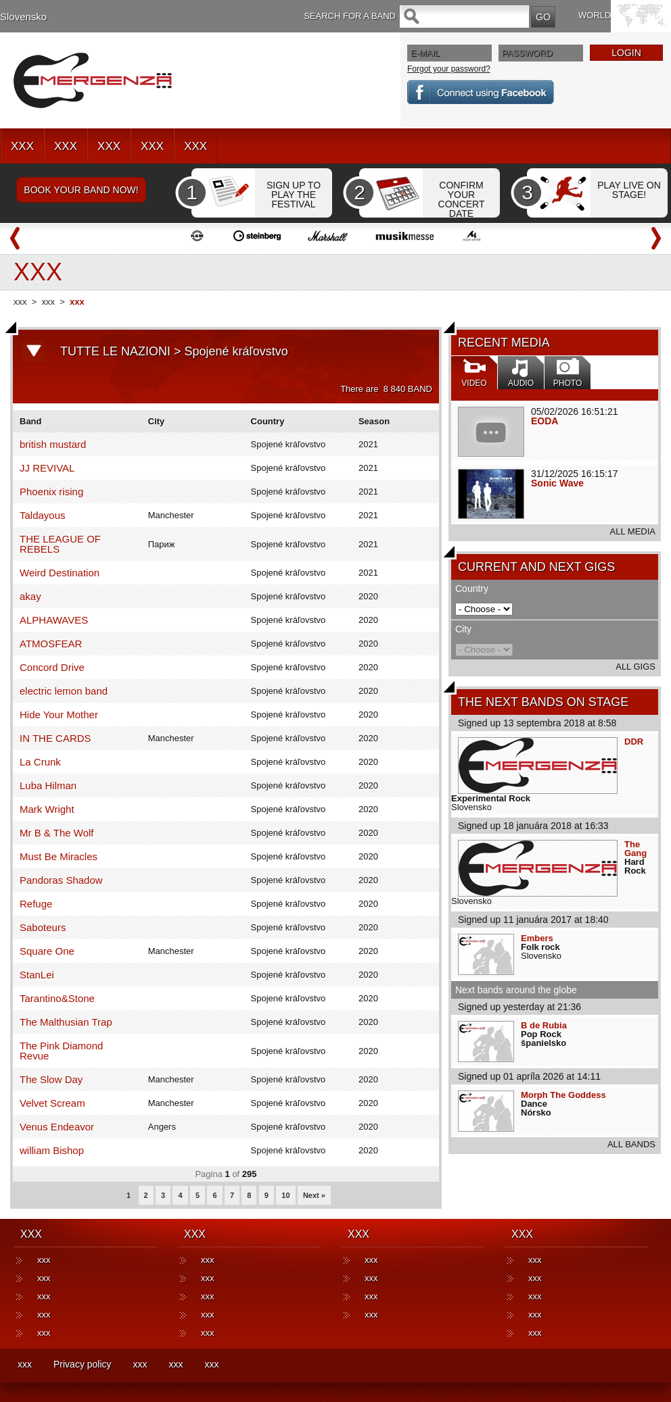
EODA (544, 421)
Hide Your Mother (59, 714)
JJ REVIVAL (47, 468)
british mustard (53, 444)
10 (285, 1195)
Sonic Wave (557, 483)
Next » (314, 1195)
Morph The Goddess (563, 1095)
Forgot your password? (448, 69)
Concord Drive (52, 667)
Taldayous (43, 515)
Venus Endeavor (57, 1126)
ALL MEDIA (632, 531)
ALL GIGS (635, 666)
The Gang (635, 848)
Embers (537, 938)
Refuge (36, 903)
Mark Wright (47, 809)
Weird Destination (59, 572)
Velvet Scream (52, 1103)
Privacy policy (82, 1364)
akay (30, 596)
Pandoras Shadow (61, 880)
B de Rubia (544, 1025)
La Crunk (40, 762)
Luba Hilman (48, 785)
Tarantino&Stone (57, 998)
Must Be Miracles (58, 856)
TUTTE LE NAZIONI (115, 351)
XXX (22, 146)
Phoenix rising (51, 491)
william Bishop (52, 1150)
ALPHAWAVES (54, 620)
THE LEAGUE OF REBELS (60, 544)
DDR (633, 741)
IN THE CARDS (55, 738)
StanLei (37, 974)
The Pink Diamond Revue (61, 1050)
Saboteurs (43, 927)
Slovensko (23, 16)
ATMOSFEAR (51, 643)
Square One (47, 951)
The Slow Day (51, 1079)
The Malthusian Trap (66, 1022)
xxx (20, 302)
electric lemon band (64, 691)
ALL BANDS (631, 1144)
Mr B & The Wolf (56, 832)
